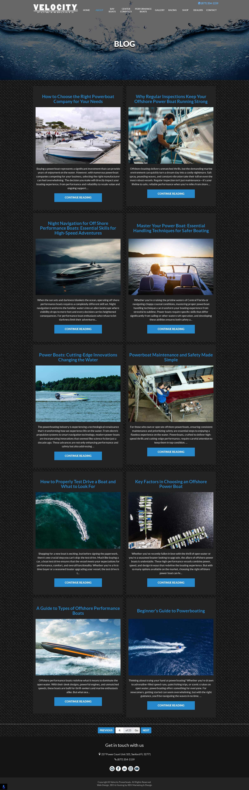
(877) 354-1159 (208, 3)
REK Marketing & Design (140, 785)
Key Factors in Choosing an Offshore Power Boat (171, 484)
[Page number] (119, 730)
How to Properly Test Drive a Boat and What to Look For (78, 484)
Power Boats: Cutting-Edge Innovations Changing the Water (78, 357)
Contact (211, 10)
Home (86, 10)
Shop (185, 10)
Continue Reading (78, 197)
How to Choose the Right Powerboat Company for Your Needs (78, 99)
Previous (106, 730)
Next (146, 730)
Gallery (160, 10)
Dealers (198, 10)
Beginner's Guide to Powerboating (171, 610)
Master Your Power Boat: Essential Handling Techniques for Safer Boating (171, 228)
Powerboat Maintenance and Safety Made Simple (171, 357)
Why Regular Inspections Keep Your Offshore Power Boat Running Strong (171, 99)
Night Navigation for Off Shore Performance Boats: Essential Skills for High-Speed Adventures (78, 228)
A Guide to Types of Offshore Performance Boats (78, 611)
